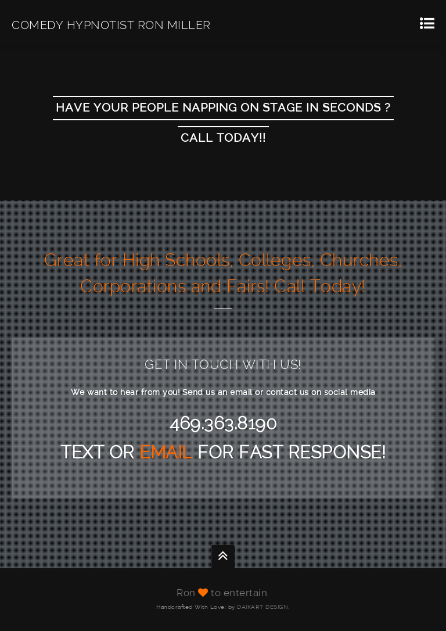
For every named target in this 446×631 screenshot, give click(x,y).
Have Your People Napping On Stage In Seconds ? (223, 108)
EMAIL (168, 452)
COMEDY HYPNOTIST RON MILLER (111, 25)
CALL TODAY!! (223, 138)
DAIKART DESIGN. (263, 607)
